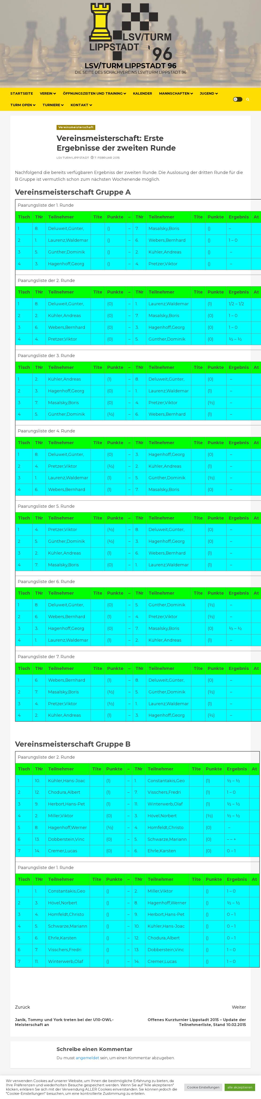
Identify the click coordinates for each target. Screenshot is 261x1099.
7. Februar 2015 (107, 157)
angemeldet (87, 1058)
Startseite (21, 93)
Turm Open (21, 105)
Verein (46, 93)
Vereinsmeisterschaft (75, 127)
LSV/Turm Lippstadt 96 (131, 65)
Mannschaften (174, 93)
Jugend (207, 93)
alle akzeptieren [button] (239, 1087)
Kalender (142, 93)
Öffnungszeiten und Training (93, 93)
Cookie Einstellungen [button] (203, 1087)
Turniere (51, 105)
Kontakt (79, 105)
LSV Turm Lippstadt (73, 157)
